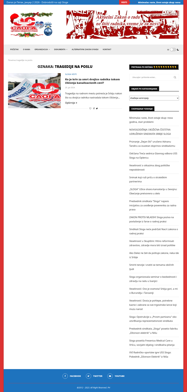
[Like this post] (90, 108)
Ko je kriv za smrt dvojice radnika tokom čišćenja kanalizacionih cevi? (92, 81)
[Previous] (133, 2)
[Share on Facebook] (94, 108)
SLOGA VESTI (71, 74)
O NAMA (26, 49)
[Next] (136, 2)
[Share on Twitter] (97, 108)
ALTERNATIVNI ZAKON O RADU (85, 49)
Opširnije (71, 102)
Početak (14, 49)
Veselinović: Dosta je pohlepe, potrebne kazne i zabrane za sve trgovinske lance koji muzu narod (153, 305)
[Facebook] (72, 376)
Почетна (12, 60)
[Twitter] (94, 376)
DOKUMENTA (59, 49)
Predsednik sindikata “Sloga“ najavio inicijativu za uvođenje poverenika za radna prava (152, 205)
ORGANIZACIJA (41, 49)
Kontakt (107, 49)
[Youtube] (115, 376)
